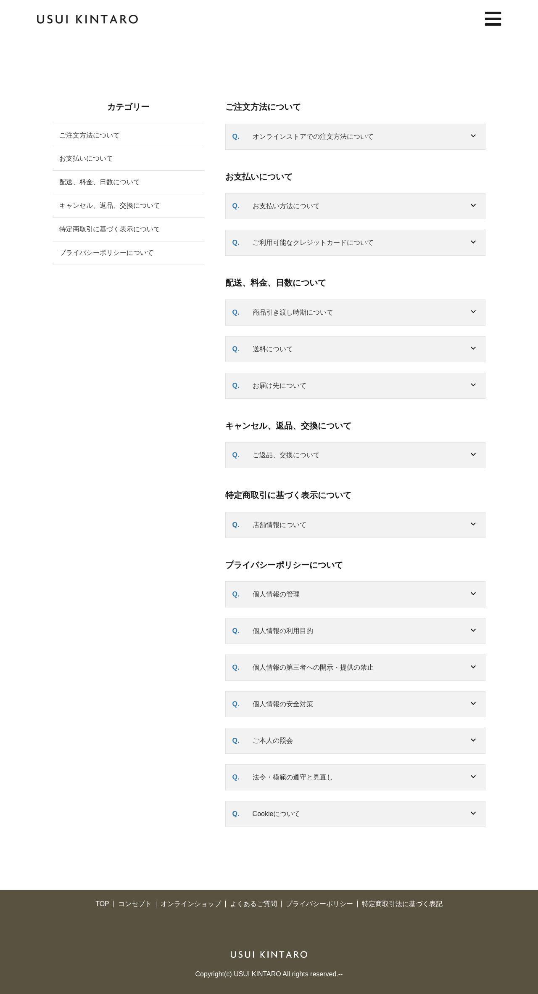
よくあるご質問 (253, 904)
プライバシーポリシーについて (106, 252)
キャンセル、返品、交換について (109, 205)
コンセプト (135, 904)
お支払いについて (86, 158)
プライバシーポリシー (319, 904)
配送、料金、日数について (99, 182)
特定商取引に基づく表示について (109, 229)
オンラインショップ (191, 904)
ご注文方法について (89, 135)
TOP (102, 904)
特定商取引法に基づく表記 (402, 904)
